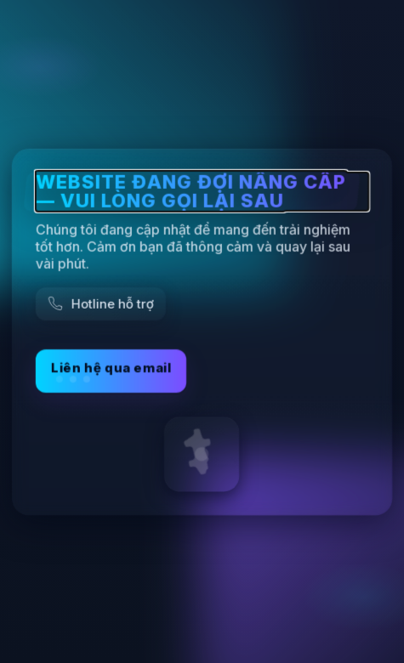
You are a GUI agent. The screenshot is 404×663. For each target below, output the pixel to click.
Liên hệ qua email (111, 370)
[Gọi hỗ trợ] (101, 303)
